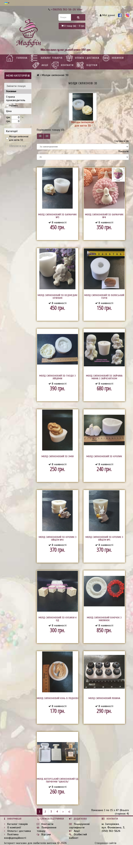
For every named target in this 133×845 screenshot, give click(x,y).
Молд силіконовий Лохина (104, 698)
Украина (13, 105)
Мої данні (107, 15)
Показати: (123, 151)
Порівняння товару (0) (50, 130)
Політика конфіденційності (15, 836)
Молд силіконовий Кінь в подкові (57, 698)
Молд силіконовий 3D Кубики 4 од (57, 619)
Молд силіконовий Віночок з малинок (104, 619)
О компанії (12, 827)
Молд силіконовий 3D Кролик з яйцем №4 (57, 538)
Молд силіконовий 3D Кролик (104, 456)
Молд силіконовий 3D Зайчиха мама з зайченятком (104, 377)
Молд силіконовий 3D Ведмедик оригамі (57, 296)
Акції (45, 65)
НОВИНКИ (118, 57)
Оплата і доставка (87, 57)
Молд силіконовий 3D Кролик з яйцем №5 (104, 538)
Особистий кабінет (78, 836)
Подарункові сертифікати (79, 825)
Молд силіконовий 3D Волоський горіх (104, 296)
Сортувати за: (121, 141)
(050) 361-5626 (111, 831)
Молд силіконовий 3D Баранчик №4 (104, 216)
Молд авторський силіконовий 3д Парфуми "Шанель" (57, 780)
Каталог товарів (52, 57)
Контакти (67, 65)
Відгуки (91, 65)
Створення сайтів (105, 843)
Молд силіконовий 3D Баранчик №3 (57, 216)
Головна (21, 57)
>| (69, 811)
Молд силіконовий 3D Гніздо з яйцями (57, 377)
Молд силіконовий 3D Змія (57, 456)
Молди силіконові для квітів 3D (18, 138)
